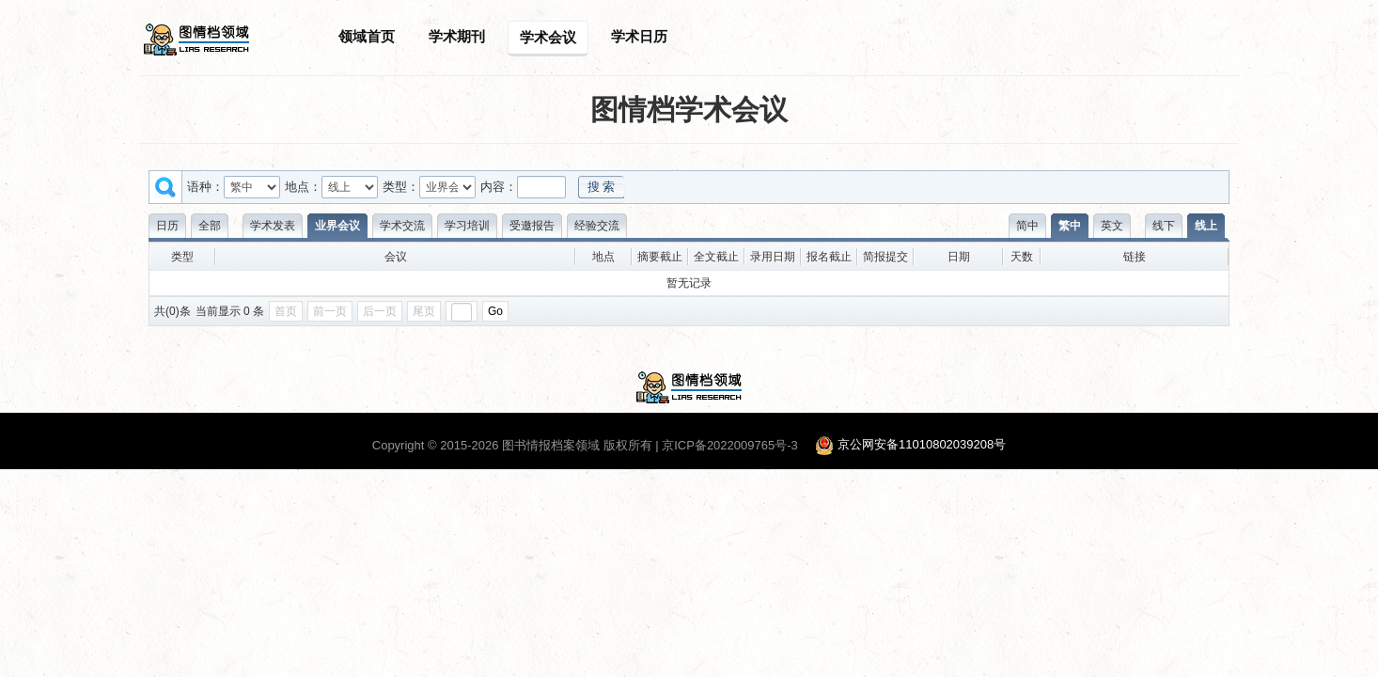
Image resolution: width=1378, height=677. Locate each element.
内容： (498, 187)
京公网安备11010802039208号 (922, 445)
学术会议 (548, 37)
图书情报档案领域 (551, 445)
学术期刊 (457, 36)
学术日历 (639, 36)
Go (495, 311)
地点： (303, 187)
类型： (401, 187)
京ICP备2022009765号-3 (730, 445)
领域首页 (366, 36)
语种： (205, 187)
